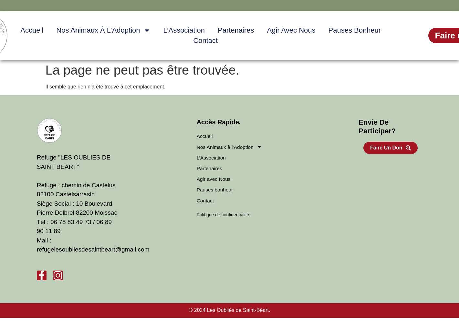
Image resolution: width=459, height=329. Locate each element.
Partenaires (236, 30)
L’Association (184, 30)
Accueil (31, 30)
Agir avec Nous (291, 30)
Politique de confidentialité (223, 216)
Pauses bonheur (355, 30)
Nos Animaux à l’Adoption (103, 30)
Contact (205, 40)
